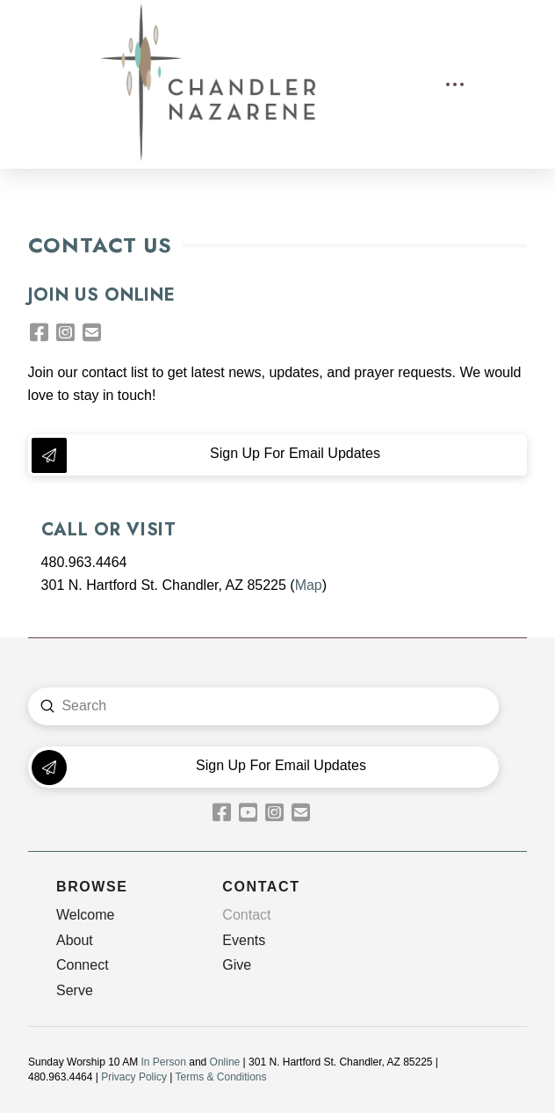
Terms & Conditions (220, 1077)
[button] (454, 84)
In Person (163, 1062)
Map (308, 585)
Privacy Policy (134, 1077)
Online (225, 1062)
